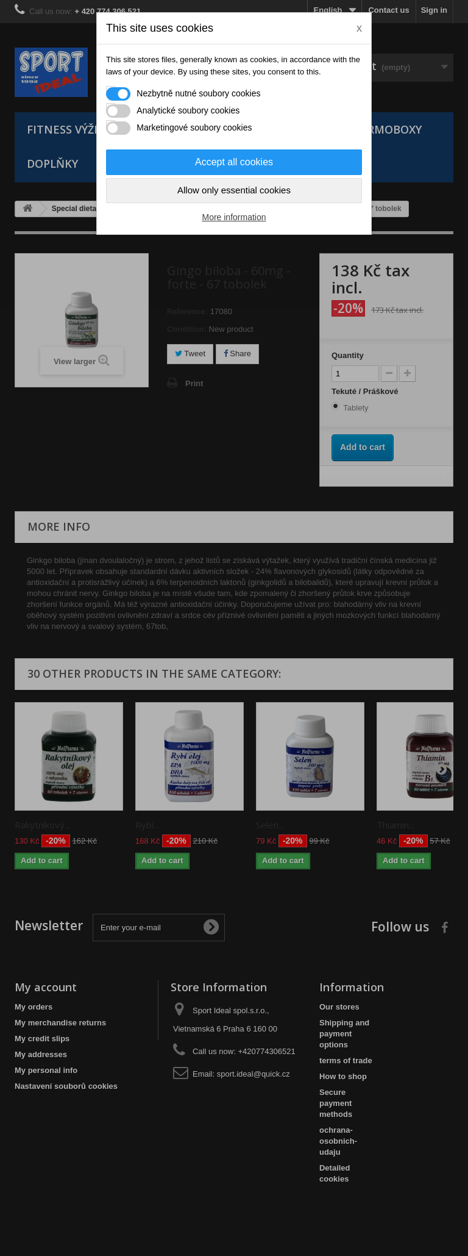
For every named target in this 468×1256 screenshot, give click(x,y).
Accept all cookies (234, 162)
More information (234, 217)
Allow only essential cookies (234, 190)
